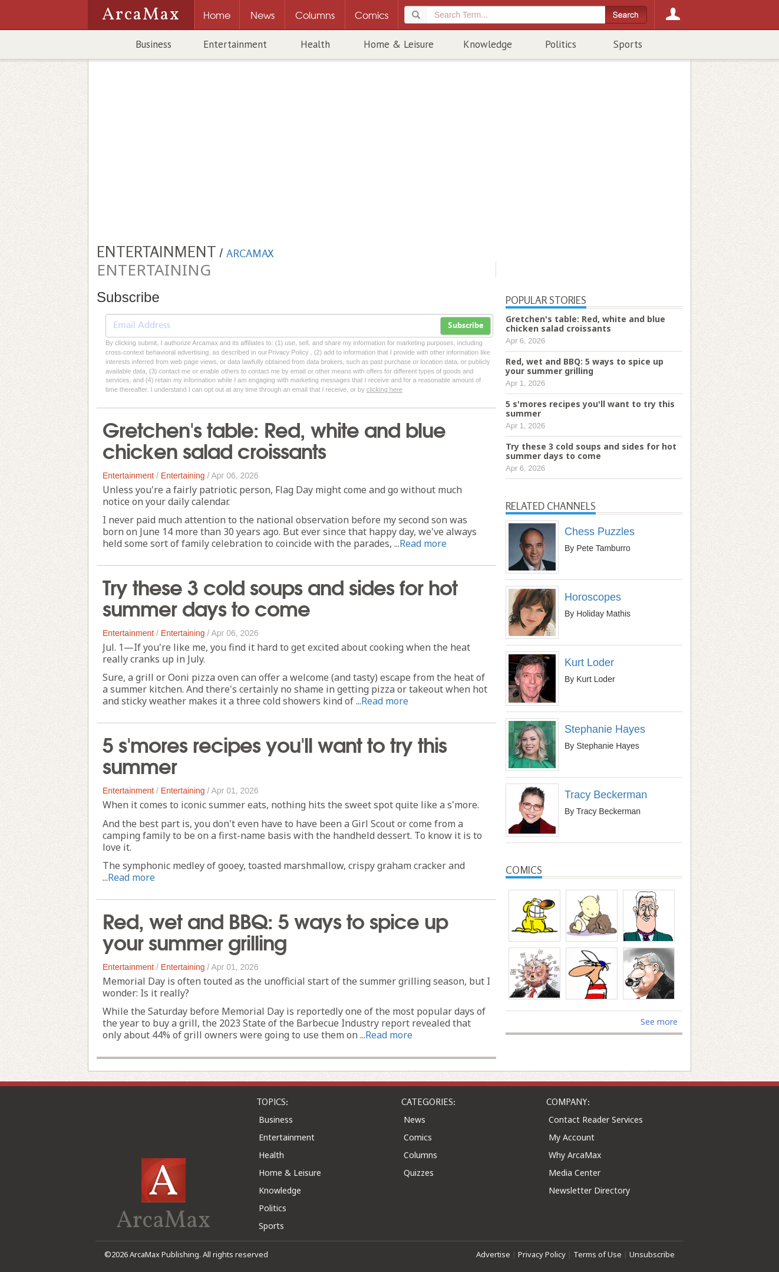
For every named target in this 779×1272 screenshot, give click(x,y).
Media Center (574, 1172)
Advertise (493, 1254)
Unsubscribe (652, 1254)
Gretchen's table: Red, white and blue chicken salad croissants (274, 439)
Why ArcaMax (575, 1154)
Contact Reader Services (596, 1119)
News (414, 1119)
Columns (420, 1154)
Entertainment (235, 44)
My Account (572, 1137)
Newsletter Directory (589, 1190)
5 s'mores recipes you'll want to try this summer (275, 754)
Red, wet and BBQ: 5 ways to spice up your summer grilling (275, 930)
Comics (418, 1137)
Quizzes (419, 1172)
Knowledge (487, 44)
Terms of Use (597, 1254)
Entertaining (183, 475)
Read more (423, 543)
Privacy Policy (542, 1254)
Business (153, 44)
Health (315, 44)
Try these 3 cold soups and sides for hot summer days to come (280, 596)
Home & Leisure (399, 44)
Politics (560, 44)
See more (659, 1021)
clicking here (384, 389)
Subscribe (465, 326)
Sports (627, 44)
